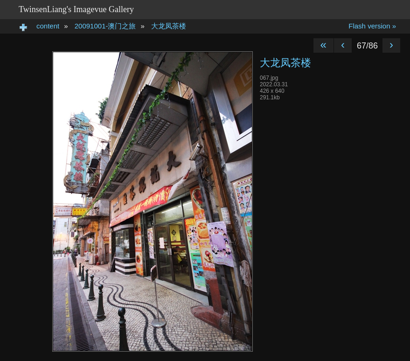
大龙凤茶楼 (168, 26)
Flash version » (372, 26)
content (47, 26)
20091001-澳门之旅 (105, 26)
